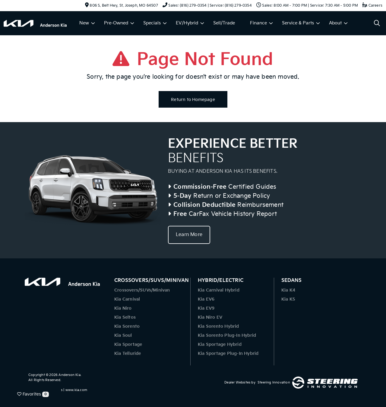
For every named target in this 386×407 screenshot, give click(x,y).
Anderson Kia (69, 375)
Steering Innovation (274, 382)
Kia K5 (288, 299)
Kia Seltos (125, 317)
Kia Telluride (127, 353)
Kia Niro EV (210, 317)
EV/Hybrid (187, 23)
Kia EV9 (206, 308)
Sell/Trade (224, 23)
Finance (258, 23)
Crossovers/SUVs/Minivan (142, 290)
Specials (152, 23)
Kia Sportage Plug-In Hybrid (228, 353)
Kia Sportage (128, 344)
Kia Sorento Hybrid (218, 326)
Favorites (33, 394)
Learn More (189, 235)
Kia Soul (123, 335)
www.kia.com (76, 390)
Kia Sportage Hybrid (220, 344)
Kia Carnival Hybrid (218, 290)
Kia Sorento (127, 326)
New (84, 23)
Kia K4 (288, 290)
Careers (372, 5)
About (335, 23)
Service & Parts (298, 23)
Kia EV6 (206, 299)
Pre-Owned (116, 23)
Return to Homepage (193, 99)
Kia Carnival (127, 299)
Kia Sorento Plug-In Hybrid (227, 335)
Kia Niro (123, 308)
